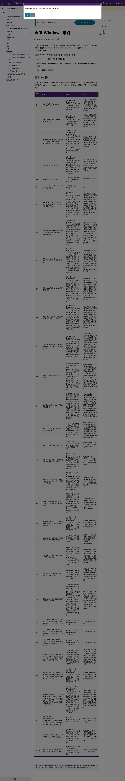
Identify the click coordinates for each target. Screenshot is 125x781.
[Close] (100, 4)
